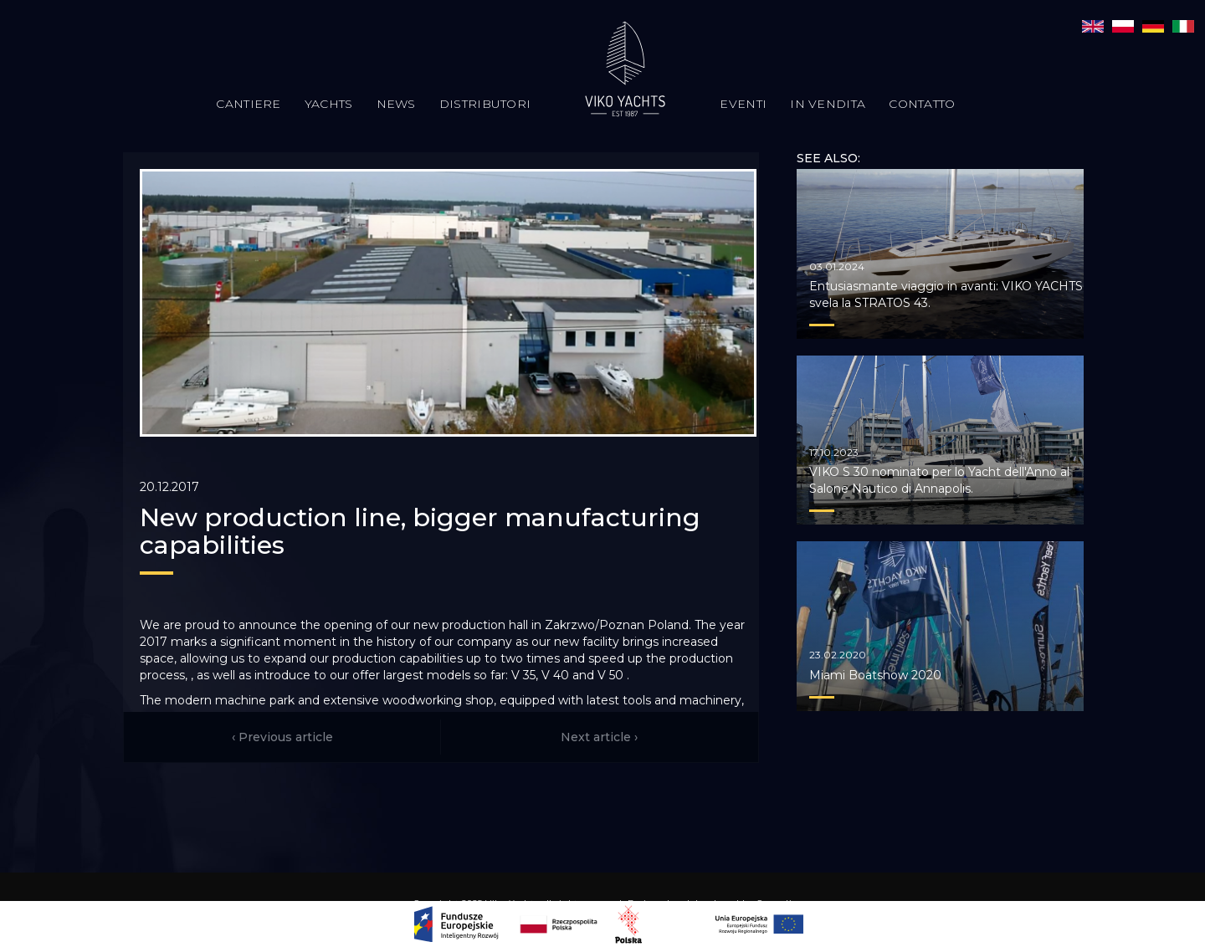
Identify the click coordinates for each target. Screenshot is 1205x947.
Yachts (329, 103)
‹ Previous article (282, 737)
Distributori (485, 103)
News (396, 103)
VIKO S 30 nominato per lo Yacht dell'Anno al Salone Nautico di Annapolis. (939, 480)
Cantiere (248, 103)
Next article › (599, 737)
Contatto (922, 103)
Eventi (743, 103)
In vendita (827, 103)
